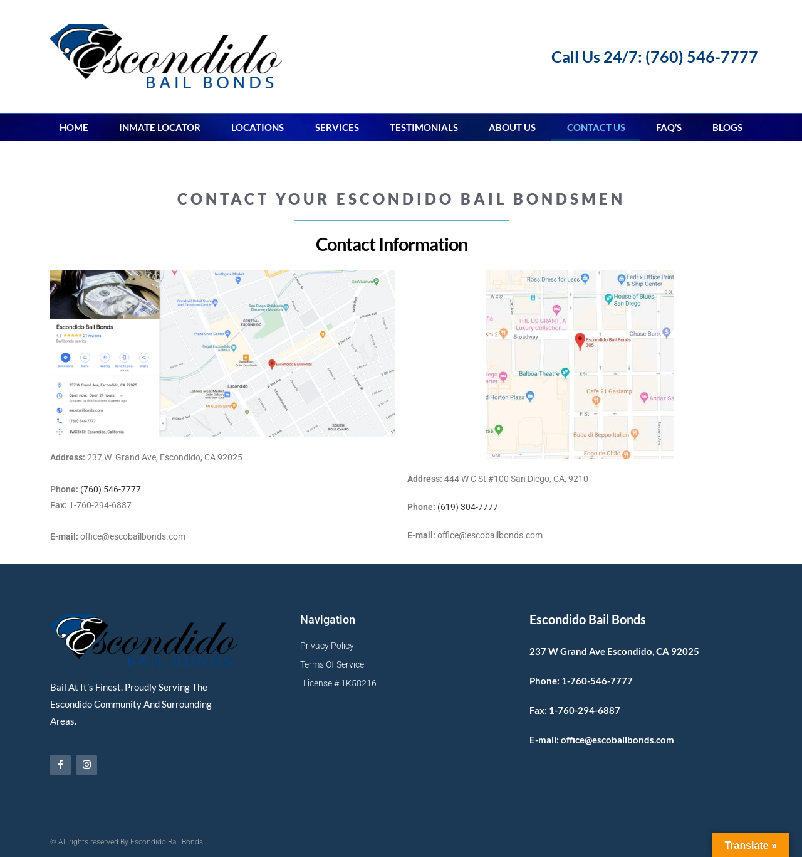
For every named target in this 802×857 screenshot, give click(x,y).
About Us (512, 126)
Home (74, 126)
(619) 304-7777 (467, 506)
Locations (257, 126)
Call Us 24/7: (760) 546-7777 (654, 56)
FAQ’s (669, 126)
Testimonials (424, 126)
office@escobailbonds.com (617, 739)
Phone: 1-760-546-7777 (581, 680)
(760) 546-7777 (110, 489)
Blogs (727, 126)
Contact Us (596, 126)
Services (337, 126)
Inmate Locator (159, 126)
